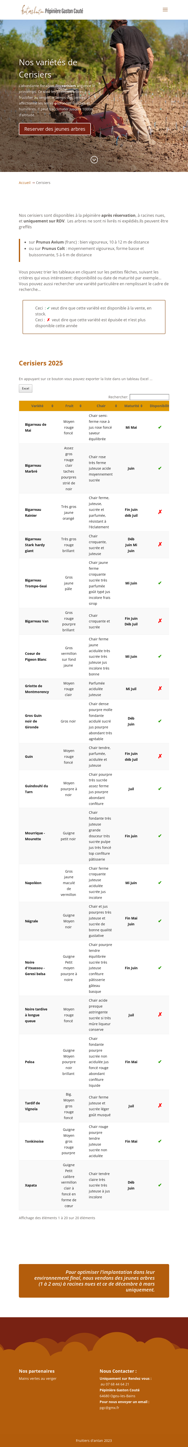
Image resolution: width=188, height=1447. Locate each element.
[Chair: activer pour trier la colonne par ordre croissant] (100, 406)
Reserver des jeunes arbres (59, 124)
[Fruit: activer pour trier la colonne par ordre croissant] (69, 406)
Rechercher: (138, 397)
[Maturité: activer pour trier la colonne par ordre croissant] (131, 406)
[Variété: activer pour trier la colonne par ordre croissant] (37, 406)
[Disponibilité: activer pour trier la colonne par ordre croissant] (160, 406)
